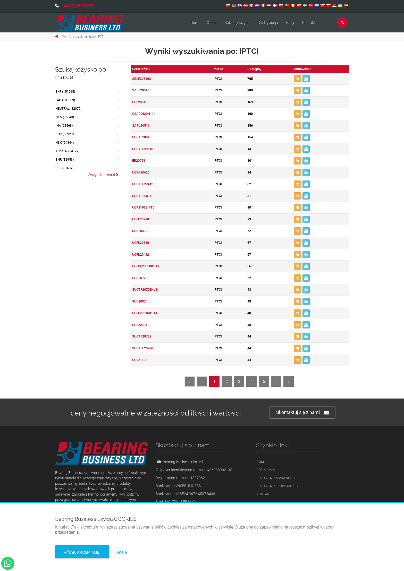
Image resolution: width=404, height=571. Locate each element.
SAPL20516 (140, 125)
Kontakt (308, 23)
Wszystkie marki (103, 174)
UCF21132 (139, 360)
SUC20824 (139, 301)
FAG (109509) (65, 100)
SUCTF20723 (141, 336)
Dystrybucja (268, 23)
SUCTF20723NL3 (144, 289)
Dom (194, 23)
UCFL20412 (140, 254)
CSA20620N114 (143, 114)
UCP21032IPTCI (144, 207)
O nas (211, 23)
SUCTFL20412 (142, 184)
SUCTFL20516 (142, 149)
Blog (290, 23)
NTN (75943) (64, 117)
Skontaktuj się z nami (302, 412)
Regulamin (265, 470)
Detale (121, 552)
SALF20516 (140, 90)
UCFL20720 (140, 219)
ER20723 (138, 160)
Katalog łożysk (237, 23)
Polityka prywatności (276, 478)
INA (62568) (64, 125)
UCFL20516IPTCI (144, 313)
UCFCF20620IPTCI (145, 266)
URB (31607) (64, 168)
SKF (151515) (65, 91)
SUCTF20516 (141, 137)
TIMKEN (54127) (67, 151)
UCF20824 (139, 325)
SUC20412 (139, 231)
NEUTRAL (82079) (68, 108)
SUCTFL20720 (142, 348)
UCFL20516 (140, 243)
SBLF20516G (141, 79)
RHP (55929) (64, 134)
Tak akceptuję (82, 552)
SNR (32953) (64, 159)
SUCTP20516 (142, 196)
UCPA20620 (140, 172)
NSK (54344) (64, 142)
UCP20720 (139, 278)
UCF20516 (139, 102)
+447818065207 (78, 5)
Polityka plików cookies (277, 486)
